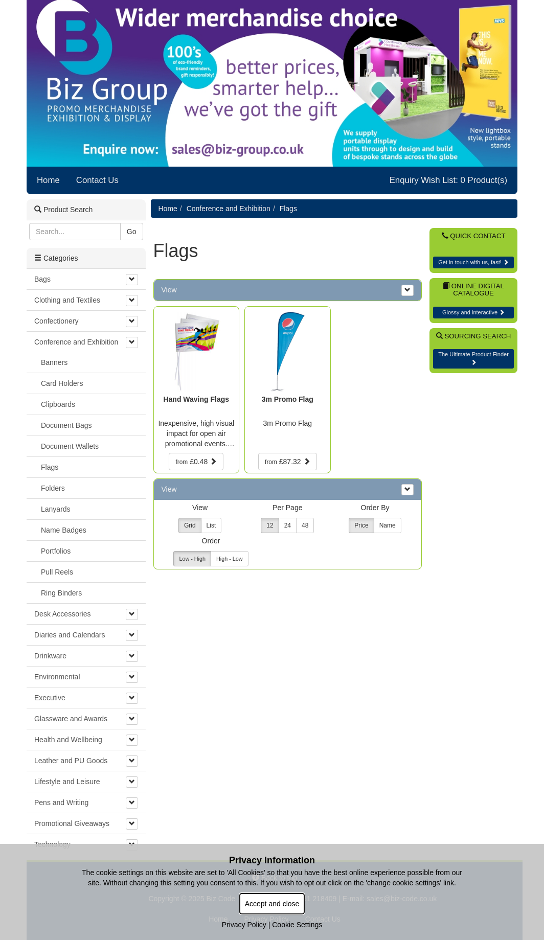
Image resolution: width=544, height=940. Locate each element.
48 (305, 525)
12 (269, 525)
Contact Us (97, 180)
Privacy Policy (244, 925)
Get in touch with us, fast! (473, 262)
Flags (288, 208)
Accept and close (272, 904)
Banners (54, 362)
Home (48, 180)
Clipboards (58, 404)
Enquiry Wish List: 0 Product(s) (448, 180)
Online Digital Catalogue (473, 289)
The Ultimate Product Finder (473, 358)
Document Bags (66, 425)
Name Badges (63, 530)
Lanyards (56, 509)
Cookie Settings (297, 925)
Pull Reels (57, 572)
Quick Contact (474, 236)
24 (287, 525)
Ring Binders (61, 593)
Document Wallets (70, 446)
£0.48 (196, 461)
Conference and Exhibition (228, 208)
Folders (53, 488)
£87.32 (287, 461)
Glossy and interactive (473, 312)
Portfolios (56, 551)
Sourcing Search (473, 336)
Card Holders (62, 383)
